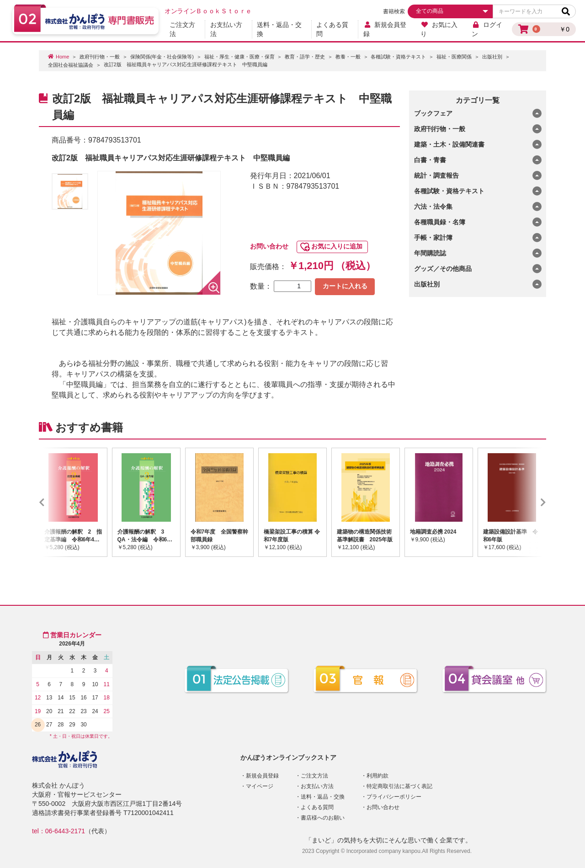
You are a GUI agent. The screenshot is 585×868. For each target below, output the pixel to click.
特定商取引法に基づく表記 (399, 786)
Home (62, 56)
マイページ (259, 786)
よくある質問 (332, 29)
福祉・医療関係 (454, 56)
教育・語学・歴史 (305, 56)
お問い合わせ (269, 246)
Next (529, 502)
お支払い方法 (226, 29)
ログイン (487, 29)
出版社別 (492, 56)
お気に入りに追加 (336, 246)
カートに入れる (345, 286)
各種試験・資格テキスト (398, 56)
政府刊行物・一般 (100, 56)
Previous (55, 502)
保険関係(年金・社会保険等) (162, 56)
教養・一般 (348, 56)
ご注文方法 (182, 29)
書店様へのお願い (323, 818)
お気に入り (438, 29)
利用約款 (377, 776)
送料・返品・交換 (279, 29)
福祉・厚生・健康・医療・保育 (239, 56)
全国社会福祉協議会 (70, 65)
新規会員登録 (385, 29)
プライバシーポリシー (394, 797)
